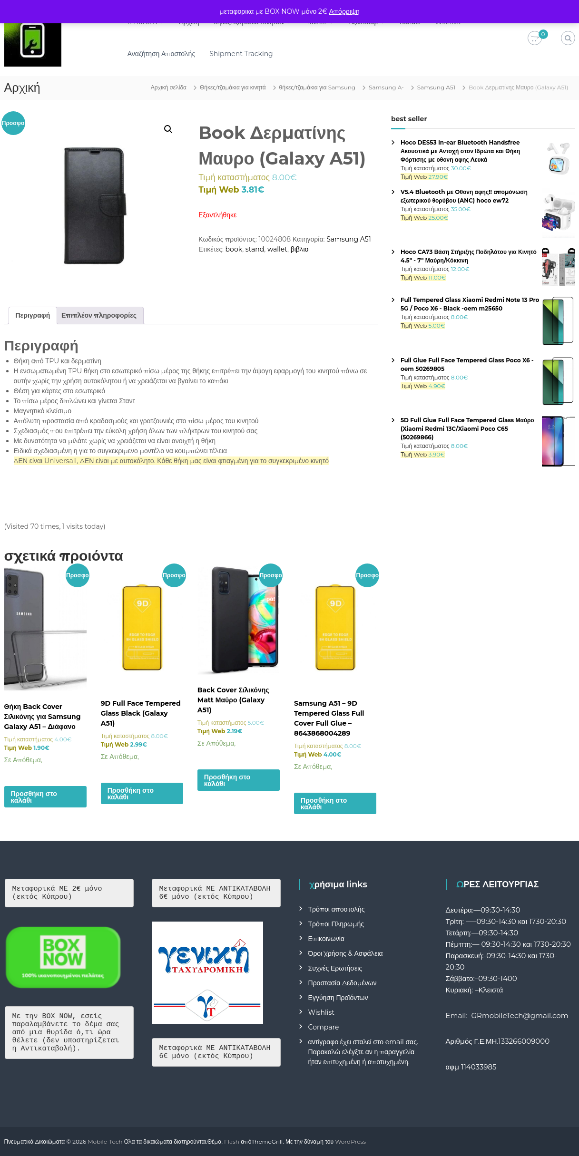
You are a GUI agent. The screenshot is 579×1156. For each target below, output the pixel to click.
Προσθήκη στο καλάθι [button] (34, 797)
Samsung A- (386, 87)
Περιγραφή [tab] (33, 315)
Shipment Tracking (245, 53)
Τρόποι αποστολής (336, 909)
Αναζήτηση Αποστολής (165, 53)
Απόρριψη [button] (344, 11)
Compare (323, 1027)
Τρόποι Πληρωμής (336, 924)
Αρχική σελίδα (168, 87)
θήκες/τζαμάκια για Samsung (317, 87)
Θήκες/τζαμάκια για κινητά (233, 87)
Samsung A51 (436, 87)
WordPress (350, 1141)
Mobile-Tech (105, 1141)
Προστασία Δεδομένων (342, 983)
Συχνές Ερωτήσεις (335, 968)
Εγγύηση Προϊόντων (338, 997)
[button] (168, 129)
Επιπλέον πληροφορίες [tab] (99, 315)
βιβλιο (300, 249)
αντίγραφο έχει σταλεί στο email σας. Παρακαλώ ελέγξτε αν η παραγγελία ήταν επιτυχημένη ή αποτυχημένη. (363, 1052)
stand (254, 249)
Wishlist (321, 1012)
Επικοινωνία (326, 938)
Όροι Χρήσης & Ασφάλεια (345, 953)
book (234, 249)
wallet (277, 249)
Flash (231, 1141)
